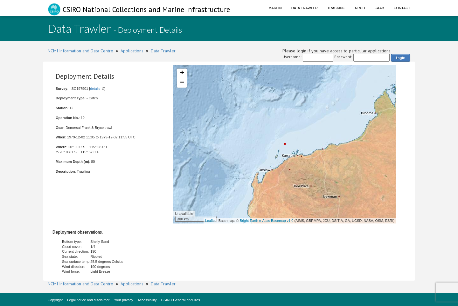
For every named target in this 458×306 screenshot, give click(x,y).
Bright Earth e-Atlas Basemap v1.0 (267, 221)
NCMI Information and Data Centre (80, 51)
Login (400, 57)
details (95, 88)
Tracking (336, 8)
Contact (402, 8)
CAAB (379, 8)
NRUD (360, 8)
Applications (132, 51)
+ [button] (182, 73)
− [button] (182, 83)
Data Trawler (304, 8)
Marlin (275, 8)
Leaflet (210, 221)
